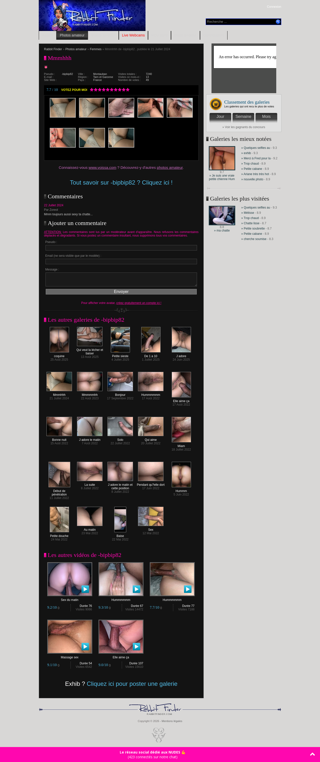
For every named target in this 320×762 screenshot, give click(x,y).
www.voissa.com (102, 167)
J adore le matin (89, 438)
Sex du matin (69, 598)
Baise (120, 534)
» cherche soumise (254, 239)
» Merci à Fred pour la (255, 158)
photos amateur (169, 167)
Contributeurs (213, 35)
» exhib (246, 153)
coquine (59, 355)
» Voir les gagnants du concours (243, 127)
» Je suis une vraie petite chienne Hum (222, 177)
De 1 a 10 (150, 355)
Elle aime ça (181, 400)
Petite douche (59, 534)
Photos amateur (72, 35)
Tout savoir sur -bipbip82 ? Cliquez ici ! (121, 182)
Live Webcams (133, 35)
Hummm (181, 490)
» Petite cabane (251, 169)
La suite (89, 483)
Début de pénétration (59, 491)
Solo (120, 438)
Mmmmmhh (89, 393)
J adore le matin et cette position (120, 485)
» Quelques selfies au (256, 148)
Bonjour (120, 393)
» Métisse (247, 213)
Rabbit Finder (53, 49)
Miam (181, 445)
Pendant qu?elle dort (151, 483)
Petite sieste (120, 355)
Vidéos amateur (103, 35)
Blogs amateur (185, 35)
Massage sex (69, 656)
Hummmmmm (151, 393)
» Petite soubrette (253, 228)
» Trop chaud (250, 163)
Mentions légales (172, 721)
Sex (151, 528)
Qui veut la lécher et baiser (89, 350)
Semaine (243, 116)
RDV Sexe (159, 35)
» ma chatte (222, 230)
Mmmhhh (59, 393)
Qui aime (151, 438)
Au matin (89, 528)
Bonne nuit (59, 438)
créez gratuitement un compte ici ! (138, 303)
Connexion (274, 6)
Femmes (96, 49)
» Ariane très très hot (255, 174)
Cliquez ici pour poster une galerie (132, 683)
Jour (220, 116)
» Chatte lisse (250, 223)
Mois (266, 116)
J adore (181, 355)
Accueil (47, 35)
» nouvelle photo (252, 179)
